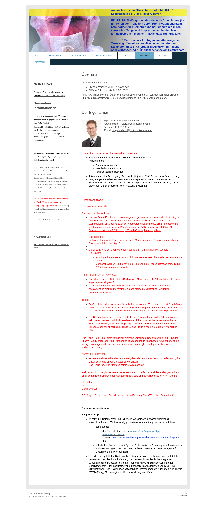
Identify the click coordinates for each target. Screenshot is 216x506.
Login (185, 493)
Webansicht (182, 495)
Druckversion (36, 494)
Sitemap (47, 494)
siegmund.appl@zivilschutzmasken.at (132, 130)
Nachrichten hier (55, 220)
